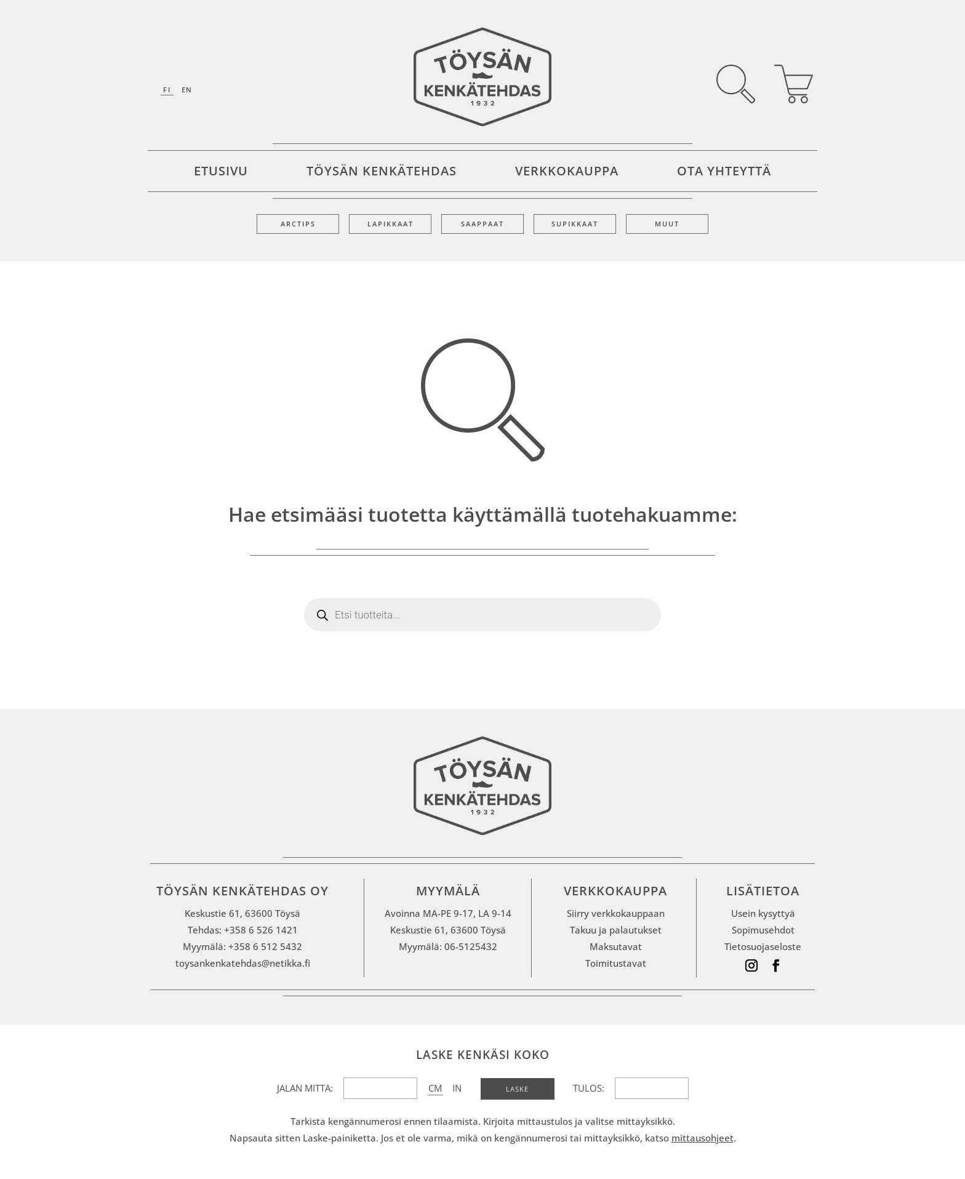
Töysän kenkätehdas (381, 173)
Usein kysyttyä (763, 913)
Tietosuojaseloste (762, 946)
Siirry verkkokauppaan (616, 913)
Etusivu (221, 173)
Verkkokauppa (567, 173)
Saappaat (482, 224)
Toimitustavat (615, 963)
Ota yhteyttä (724, 173)
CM (435, 1088)
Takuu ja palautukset (616, 930)
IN (457, 1088)
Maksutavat (616, 946)
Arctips (298, 224)
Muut (667, 224)
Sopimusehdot (763, 930)
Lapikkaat (390, 224)
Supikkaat (574, 224)
